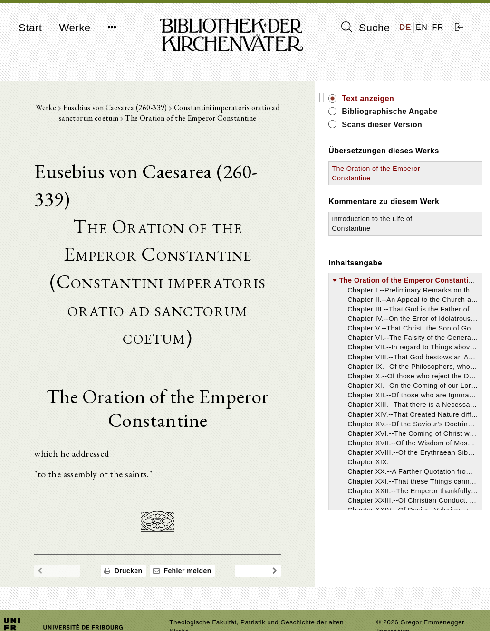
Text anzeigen (420, 98)
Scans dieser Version (434, 135)
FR (438, 27)
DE (406, 27)
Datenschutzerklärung (409, 609)
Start (30, 28)
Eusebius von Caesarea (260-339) (124, 110)
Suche (365, 27)
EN (422, 27)
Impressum (393, 600)
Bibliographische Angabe (426, 116)
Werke (74, 28)
